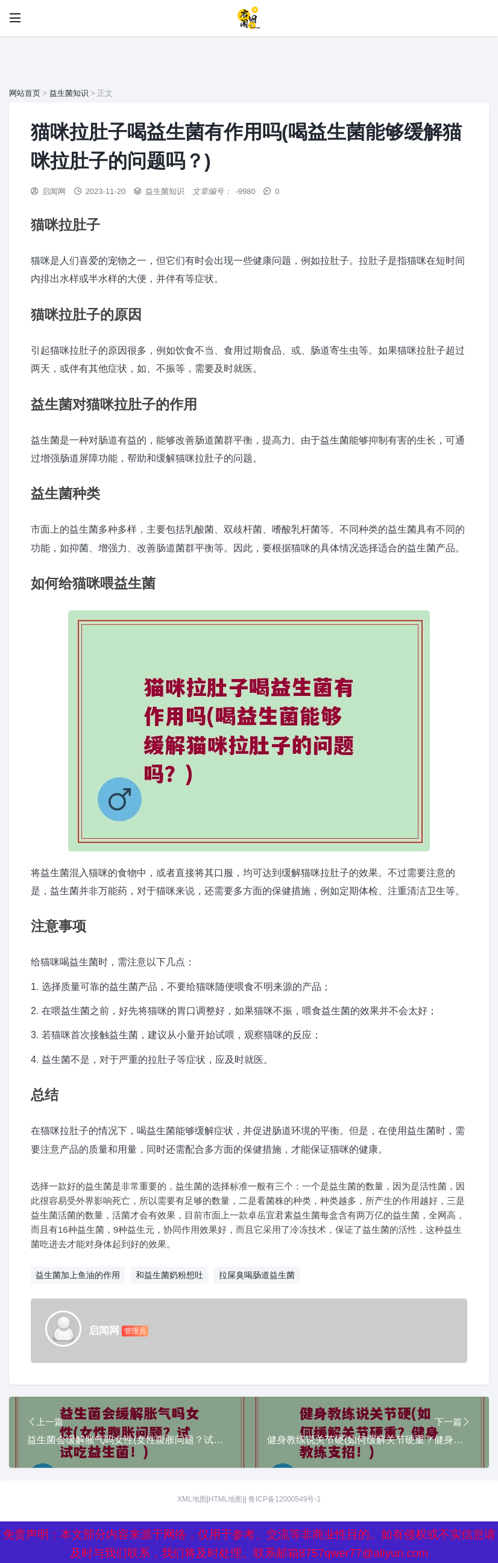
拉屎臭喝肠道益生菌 (257, 1275)
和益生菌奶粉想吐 (169, 1275)
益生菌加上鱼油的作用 (78, 1275)
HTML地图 (226, 1500)
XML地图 (192, 1500)
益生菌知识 (69, 93)
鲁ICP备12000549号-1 (284, 1500)
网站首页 (24, 93)
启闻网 (54, 191)
